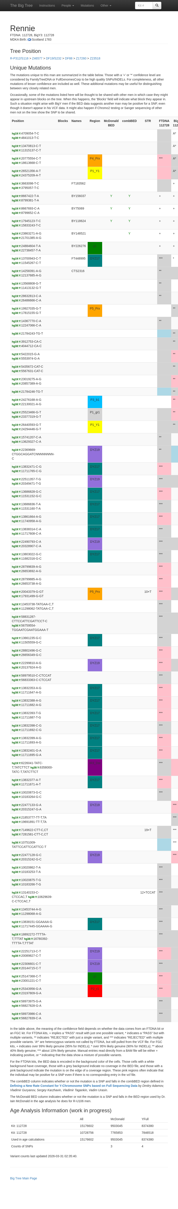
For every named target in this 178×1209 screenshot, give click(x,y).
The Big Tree (21, 5)
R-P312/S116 (19, 58)
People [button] (68, 5)
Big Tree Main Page (23, 1178)
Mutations (87, 5)
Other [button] (106, 5)
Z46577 (37, 58)
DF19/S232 (53, 58)
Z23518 (95, 58)
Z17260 (81, 58)
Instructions (47, 5)
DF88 (68, 58)
